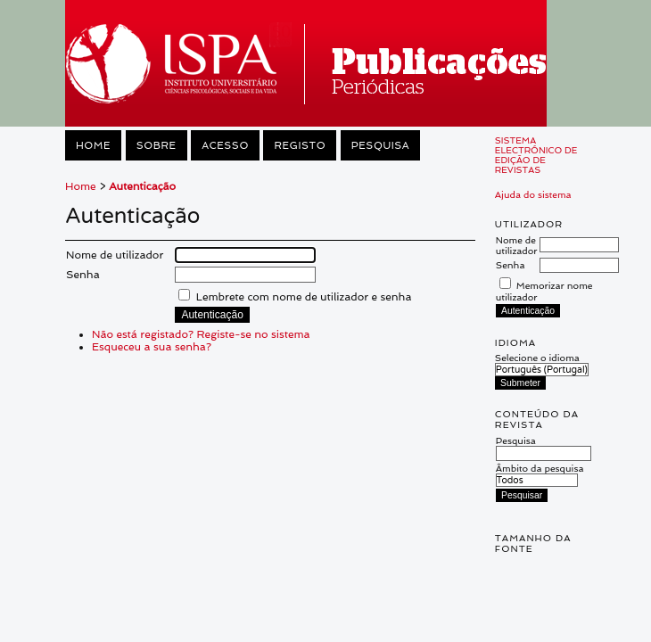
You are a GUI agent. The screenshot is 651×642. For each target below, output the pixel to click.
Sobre (156, 145)
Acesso (225, 145)
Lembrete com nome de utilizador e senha (304, 297)
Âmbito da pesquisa (540, 474)
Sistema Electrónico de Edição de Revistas (536, 155)
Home (93, 145)
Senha (510, 264)
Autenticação (142, 186)
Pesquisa (380, 145)
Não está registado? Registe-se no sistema (201, 334)
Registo (300, 145)
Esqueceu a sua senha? (151, 347)
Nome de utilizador (517, 245)
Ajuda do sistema (533, 194)
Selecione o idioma (537, 357)
